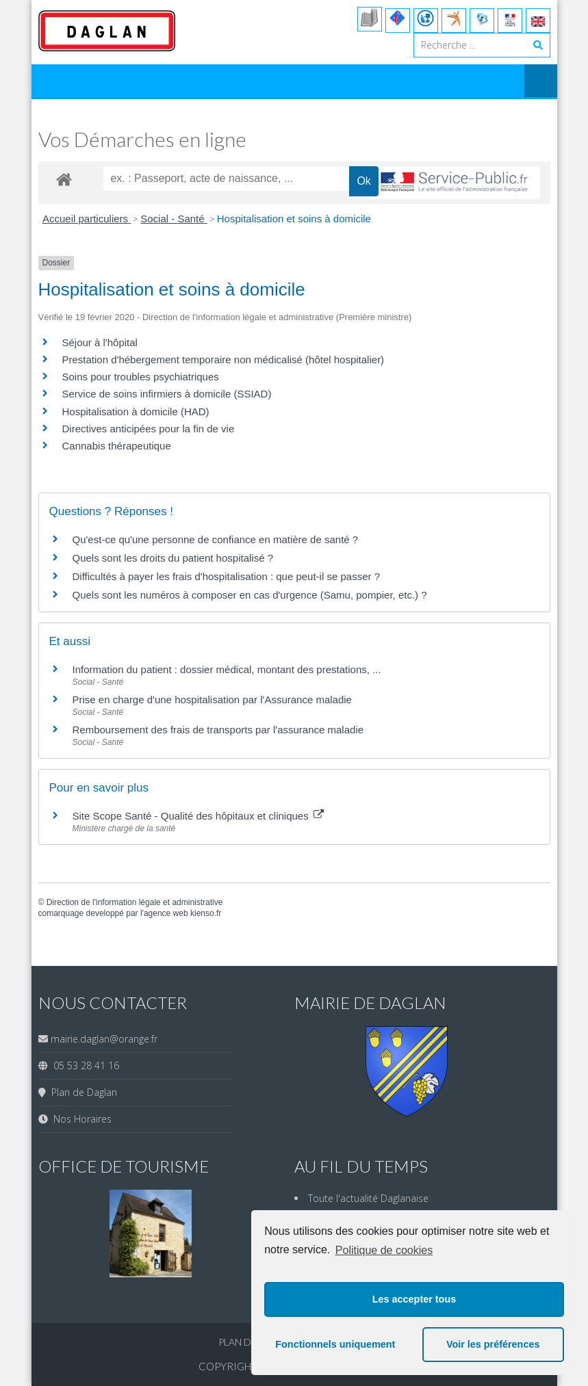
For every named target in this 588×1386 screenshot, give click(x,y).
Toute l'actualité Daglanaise (368, 1198)
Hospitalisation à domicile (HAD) (135, 411)
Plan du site (250, 1342)
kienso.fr (205, 913)
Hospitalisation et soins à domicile (294, 218)
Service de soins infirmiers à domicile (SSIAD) (167, 394)
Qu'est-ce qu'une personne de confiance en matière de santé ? (216, 539)
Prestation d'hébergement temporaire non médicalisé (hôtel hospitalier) (223, 359)
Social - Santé (173, 218)
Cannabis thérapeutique (116, 446)
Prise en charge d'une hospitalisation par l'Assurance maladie (212, 699)
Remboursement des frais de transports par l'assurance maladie (218, 729)
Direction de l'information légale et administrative (135, 902)
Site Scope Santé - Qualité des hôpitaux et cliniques (198, 816)
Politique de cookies (384, 1250)
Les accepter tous (414, 1299)
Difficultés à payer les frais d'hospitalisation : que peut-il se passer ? (227, 576)
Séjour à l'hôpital (100, 342)
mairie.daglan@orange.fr (104, 1038)
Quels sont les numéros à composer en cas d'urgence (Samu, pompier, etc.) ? (250, 595)
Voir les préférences (493, 1344)
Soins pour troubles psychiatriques (140, 376)
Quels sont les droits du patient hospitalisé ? (173, 558)
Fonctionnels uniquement (335, 1344)
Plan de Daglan (81, 1092)
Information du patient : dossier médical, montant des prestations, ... (227, 669)
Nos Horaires (80, 1118)
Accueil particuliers (86, 218)
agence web (166, 913)
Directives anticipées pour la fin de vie (148, 428)
